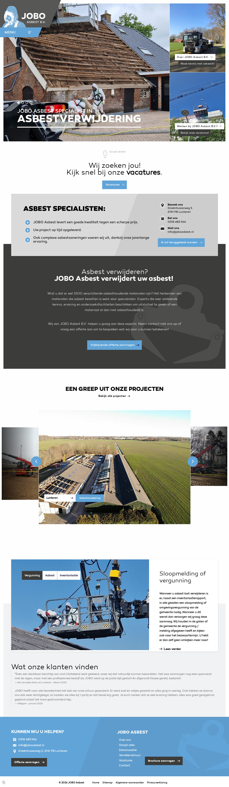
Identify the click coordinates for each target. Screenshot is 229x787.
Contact (124, 765)
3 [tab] (27, 102)
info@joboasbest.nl (181, 232)
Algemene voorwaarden (130, 782)
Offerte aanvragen (26, 762)
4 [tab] (31, 102)
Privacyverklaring (157, 782)
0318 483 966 (177, 222)
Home (95, 782)
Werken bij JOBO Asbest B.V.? (197, 126)
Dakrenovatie (128, 750)
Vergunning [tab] (32, 575)
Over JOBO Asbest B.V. (193, 57)
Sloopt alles (127, 745)
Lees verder (172, 648)
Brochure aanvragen (161, 760)
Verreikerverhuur (130, 755)
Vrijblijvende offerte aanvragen (112, 345)
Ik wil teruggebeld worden (179, 242)
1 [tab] (18, 102)
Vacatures (112, 184)
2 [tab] (22, 102)
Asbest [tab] (49, 575)
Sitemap (107, 782)
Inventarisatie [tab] (69, 575)
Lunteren (52, 498)
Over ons (125, 740)
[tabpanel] (86, 72)
